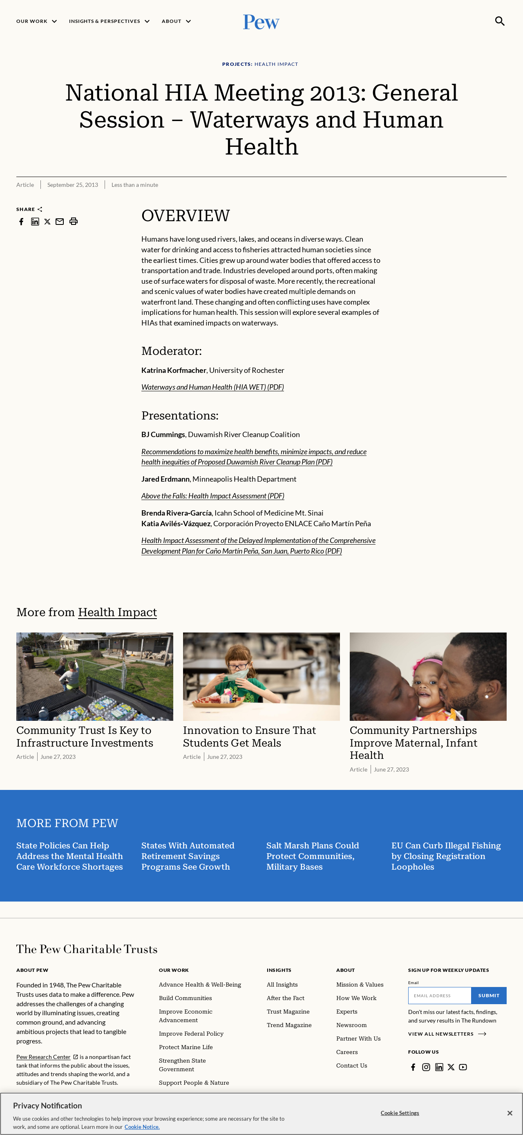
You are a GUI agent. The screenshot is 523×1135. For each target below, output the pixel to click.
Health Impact (117, 612)
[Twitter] (451, 1067)
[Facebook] (413, 1067)
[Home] (86, 948)
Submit (489, 995)
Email (413, 982)
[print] (73, 221)
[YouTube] (463, 1067)
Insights (279, 970)
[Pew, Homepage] (261, 21)
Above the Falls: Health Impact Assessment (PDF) (212, 495)
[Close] (510, 1119)
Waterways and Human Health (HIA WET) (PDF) (212, 386)
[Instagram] (426, 1067)
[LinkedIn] (439, 1067)
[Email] (440, 995)
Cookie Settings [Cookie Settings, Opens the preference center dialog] (400, 1119)
